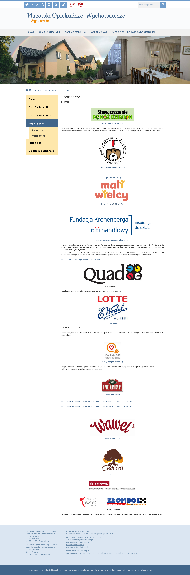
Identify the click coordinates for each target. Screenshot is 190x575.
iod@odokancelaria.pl (94, 553)
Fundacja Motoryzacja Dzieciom (112, 168)
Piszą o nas (117, 32)
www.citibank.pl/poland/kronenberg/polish (112, 240)
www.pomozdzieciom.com (112, 123)
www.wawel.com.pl (112, 438)
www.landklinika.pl (113, 394)
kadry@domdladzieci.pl (75, 544)
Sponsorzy (65, 90)
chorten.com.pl (113, 475)
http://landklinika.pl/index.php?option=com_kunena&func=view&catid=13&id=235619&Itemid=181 (99, 406)
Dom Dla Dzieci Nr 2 (76, 32)
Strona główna (33, 90)
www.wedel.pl (112, 323)
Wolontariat (38, 135)
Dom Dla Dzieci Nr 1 (50, 32)
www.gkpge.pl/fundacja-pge (113, 362)
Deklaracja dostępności (141, 32)
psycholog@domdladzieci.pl (77, 547)
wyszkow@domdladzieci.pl (82, 540)
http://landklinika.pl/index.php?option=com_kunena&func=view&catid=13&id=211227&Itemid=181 (99, 401)
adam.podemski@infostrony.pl (143, 570)
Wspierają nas (100, 32)
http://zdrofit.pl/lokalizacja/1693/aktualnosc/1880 (80, 259)
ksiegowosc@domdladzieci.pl (77, 542)
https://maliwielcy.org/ (112, 177)
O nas (31, 32)
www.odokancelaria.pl (112, 553)
